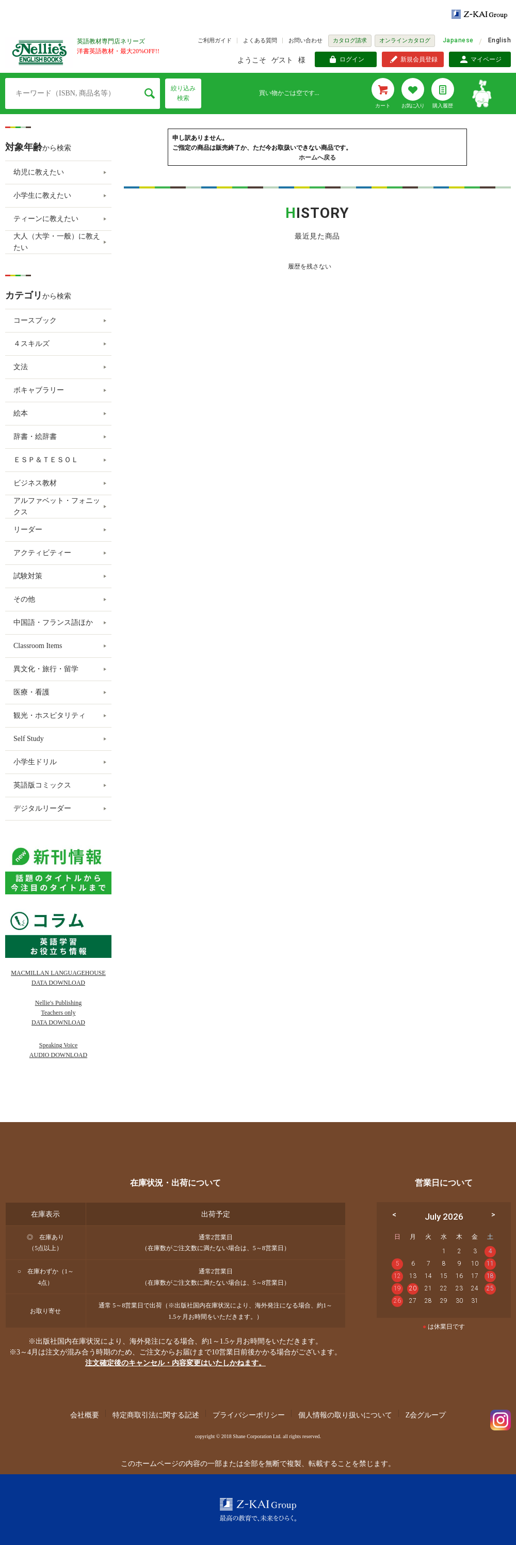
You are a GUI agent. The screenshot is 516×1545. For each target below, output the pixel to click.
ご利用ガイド (215, 40)
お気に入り (412, 105)
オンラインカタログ (404, 40)
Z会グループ (426, 1415)
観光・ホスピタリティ (49, 715)
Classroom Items (37, 646)
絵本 (20, 413)
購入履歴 (442, 105)
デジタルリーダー (42, 808)
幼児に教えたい (38, 172)
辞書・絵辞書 (35, 436)
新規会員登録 (419, 59)
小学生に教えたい (42, 195)
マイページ (486, 59)
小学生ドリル (35, 762)
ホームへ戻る (317, 157)
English (499, 40)
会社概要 (84, 1415)
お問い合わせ (305, 40)
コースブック (35, 320)
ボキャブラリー (38, 390)
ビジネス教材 (35, 483)
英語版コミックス (42, 785)
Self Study (28, 739)
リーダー (27, 529)
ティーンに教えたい (45, 219)
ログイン (352, 59)
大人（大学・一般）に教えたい (56, 241)
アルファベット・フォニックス (56, 506)
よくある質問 (260, 40)
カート (383, 105)
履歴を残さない (309, 266)
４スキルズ (31, 344)
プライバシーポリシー (249, 1415)
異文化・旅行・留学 (45, 669)
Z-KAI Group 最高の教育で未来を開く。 (258, 1509)
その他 (24, 599)
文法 (20, 367)
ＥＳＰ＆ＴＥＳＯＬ (45, 460)
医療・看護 (31, 692)
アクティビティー (42, 553)
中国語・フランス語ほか (53, 622)
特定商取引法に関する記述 (155, 1415)
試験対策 (27, 576)
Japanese (458, 40)
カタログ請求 (350, 40)
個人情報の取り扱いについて (345, 1415)
